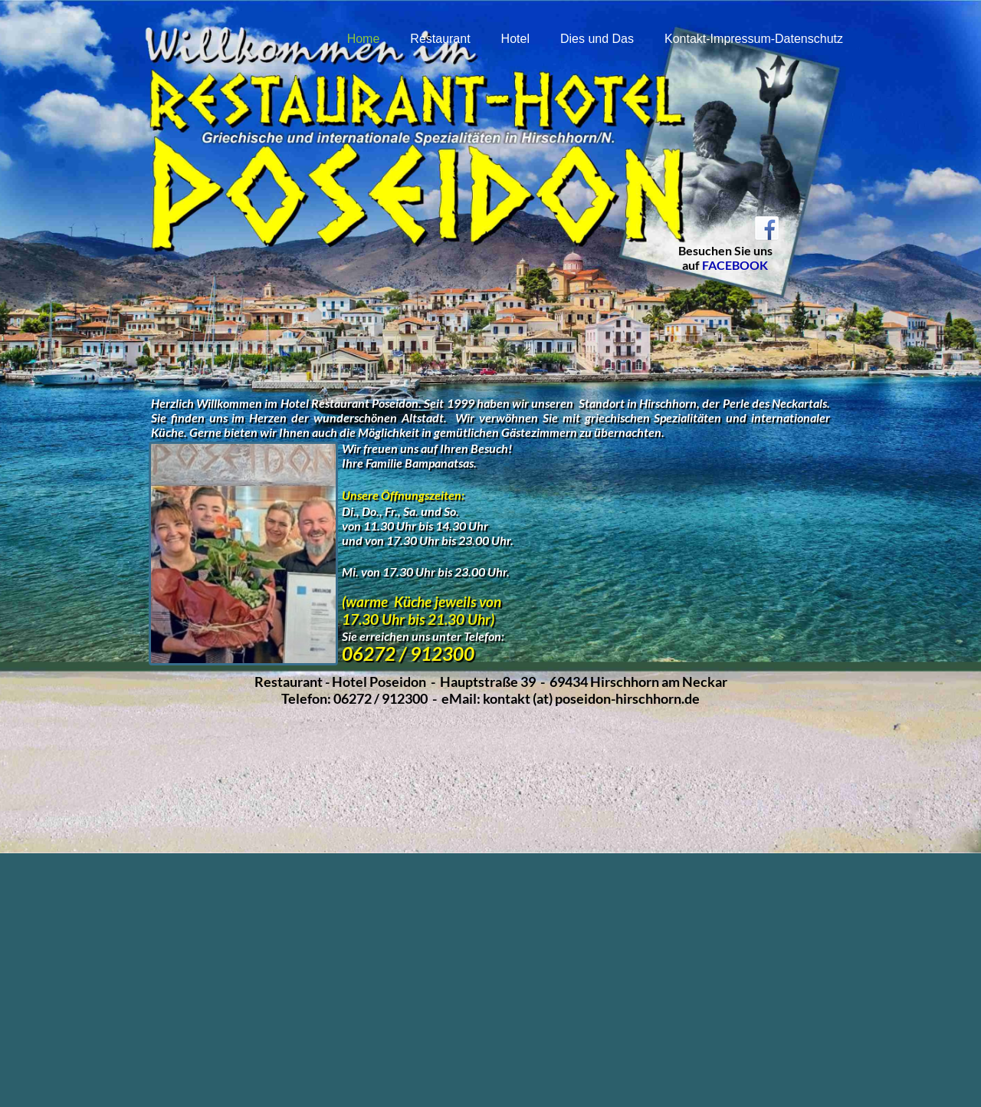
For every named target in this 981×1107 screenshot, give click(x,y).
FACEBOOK (735, 265)
